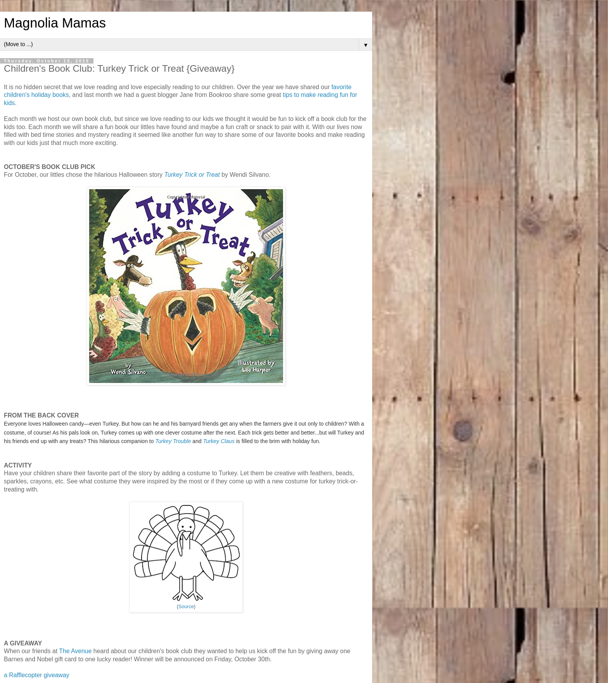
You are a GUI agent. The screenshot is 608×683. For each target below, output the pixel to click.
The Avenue (75, 651)
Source (186, 606)
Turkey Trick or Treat (191, 174)
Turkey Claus (219, 441)
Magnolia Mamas (55, 23)
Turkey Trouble (173, 441)
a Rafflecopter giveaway (36, 675)
